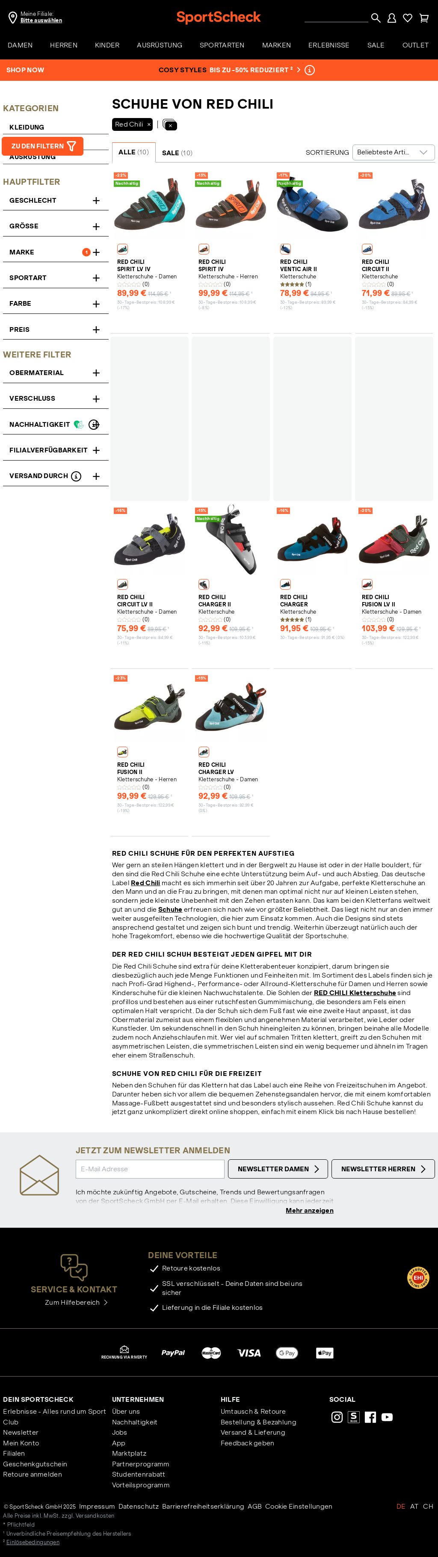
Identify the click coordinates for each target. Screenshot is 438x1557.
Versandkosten (95, 1517)
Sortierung (327, 152)
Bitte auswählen (41, 21)
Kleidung (26, 127)
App (119, 1444)
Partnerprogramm (141, 1464)
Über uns (126, 1412)
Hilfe (230, 1400)
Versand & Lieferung (253, 1433)
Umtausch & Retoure (253, 1412)
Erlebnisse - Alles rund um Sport (54, 1412)
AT (414, 1507)
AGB (255, 1507)
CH (428, 1507)
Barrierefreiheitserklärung (203, 1507)
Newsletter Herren (384, 1169)
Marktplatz (129, 1454)
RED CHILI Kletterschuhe (355, 992)
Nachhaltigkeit (135, 1423)
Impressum (97, 1507)
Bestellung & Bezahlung (258, 1423)
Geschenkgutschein (35, 1464)
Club (10, 1423)
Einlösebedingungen (32, 1543)
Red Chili (145, 882)
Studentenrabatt (139, 1475)
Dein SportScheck (38, 1400)
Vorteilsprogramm (141, 1485)
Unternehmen (138, 1400)
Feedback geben (248, 1444)
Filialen (14, 1454)
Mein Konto (21, 1444)
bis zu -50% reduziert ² (254, 70)
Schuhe (170, 909)
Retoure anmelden (32, 1475)
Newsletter (20, 1433)
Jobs (119, 1433)
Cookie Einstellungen (299, 1507)
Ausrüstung (32, 156)
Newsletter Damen (280, 1169)
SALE (177, 153)
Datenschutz (138, 1507)
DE (401, 1507)
